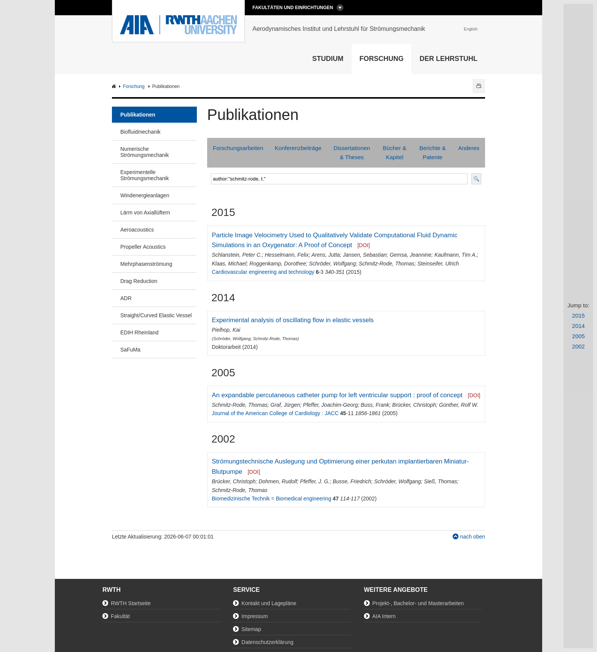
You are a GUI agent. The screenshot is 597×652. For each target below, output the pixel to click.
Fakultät (120, 616)
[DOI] (364, 245)
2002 (578, 346)
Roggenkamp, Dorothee (277, 263)
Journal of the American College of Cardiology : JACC (275, 413)
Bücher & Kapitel (395, 152)
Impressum (254, 616)
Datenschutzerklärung (267, 642)
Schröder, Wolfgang (332, 263)
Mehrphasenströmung (146, 264)
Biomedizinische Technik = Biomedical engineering (271, 498)
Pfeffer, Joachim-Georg (330, 405)
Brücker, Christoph (414, 405)
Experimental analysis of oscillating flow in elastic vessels (293, 320)
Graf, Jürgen (285, 405)
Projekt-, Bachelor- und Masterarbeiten (418, 603)
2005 (578, 336)
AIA (115, 86)
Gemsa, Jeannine (410, 255)
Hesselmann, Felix (286, 255)
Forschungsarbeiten (238, 148)
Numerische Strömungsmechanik (144, 152)
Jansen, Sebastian (364, 255)
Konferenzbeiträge (298, 148)
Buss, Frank (375, 405)
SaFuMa (130, 350)
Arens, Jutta (325, 255)
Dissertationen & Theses (352, 152)
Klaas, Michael (229, 263)
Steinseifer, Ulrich (438, 263)
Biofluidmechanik (140, 132)
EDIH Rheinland (139, 332)
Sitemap (251, 629)
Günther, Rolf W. (458, 405)
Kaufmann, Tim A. (455, 255)
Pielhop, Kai (226, 330)
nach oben (472, 537)
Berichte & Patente (432, 152)
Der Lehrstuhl (448, 58)
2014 (578, 326)
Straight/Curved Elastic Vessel (156, 315)
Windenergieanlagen (144, 195)
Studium (327, 58)
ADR (126, 298)
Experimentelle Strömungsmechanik (144, 175)
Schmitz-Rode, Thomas (386, 263)
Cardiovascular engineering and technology (263, 272)
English (470, 29)
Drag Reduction (138, 281)
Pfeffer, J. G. (315, 481)
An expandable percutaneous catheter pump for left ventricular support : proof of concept (337, 395)
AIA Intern (384, 616)
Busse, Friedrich (352, 481)
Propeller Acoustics (143, 247)
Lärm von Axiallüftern (145, 212)
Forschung (381, 58)
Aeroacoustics (137, 230)
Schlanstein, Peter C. (237, 255)
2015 (578, 315)
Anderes (468, 148)
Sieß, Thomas (440, 481)
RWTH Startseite (131, 603)
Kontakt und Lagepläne (268, 603)
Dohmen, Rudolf (278, 481)
